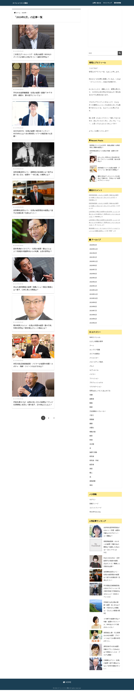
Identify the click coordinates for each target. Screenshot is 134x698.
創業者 (92, 400)
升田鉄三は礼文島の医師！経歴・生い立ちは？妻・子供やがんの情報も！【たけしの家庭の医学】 (104, 611)
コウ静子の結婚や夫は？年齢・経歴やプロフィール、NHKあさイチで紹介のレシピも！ (112, 627)
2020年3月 (93, 278)
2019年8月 (93, 307)
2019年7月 (93, 311)
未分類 (92, 446)
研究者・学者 (94, 463)
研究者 (92, 458)
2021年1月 (93, 257)
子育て (92, 417)
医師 (91, 409)
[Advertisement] (105, 29)
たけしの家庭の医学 (97, 342)
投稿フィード (94, 506)
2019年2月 (93, 323)
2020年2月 (93, 282)
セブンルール (94, 371)
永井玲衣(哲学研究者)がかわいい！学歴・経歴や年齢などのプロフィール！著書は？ (111, 534)
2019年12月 (94, 290)
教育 (91, 438)
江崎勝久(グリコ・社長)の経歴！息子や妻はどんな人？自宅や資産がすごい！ (112, 672)
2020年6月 (93, 273)
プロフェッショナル (97, 384)
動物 (91, 404)
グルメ (92, 367)
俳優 (91, 396)
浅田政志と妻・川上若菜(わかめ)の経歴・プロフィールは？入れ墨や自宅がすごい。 (111, 641)
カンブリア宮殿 (95, 350)
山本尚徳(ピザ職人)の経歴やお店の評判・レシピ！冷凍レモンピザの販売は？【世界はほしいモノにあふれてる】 (104, 214)
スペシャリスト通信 (23, 2)
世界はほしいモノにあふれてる (101, 392)
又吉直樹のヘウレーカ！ (98, 413)
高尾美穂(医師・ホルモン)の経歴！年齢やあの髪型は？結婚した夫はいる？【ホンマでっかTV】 (105, 550)
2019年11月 (94, 294)
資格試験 (93, 483)
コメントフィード (96, 510)
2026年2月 (93, 244)
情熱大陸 (93, 433)
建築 (91, 425)
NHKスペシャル (95, 338)
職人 (91, 475)
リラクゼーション (96, 388)
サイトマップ (107, 3)
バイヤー (93, 375)
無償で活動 (93, 454)
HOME (67, 690)
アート (92, 346)
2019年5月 (93, 319)
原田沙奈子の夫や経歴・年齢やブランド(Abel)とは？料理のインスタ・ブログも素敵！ (104, 656)
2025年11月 (94, 248)
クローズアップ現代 (97, 363)
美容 (91, 471)
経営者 (92, 467)
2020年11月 (94, 261)
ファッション (94, 379)
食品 (91, 488)
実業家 (92, 421)
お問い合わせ (97, 3)
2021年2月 (93, 253)
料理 (91, 442)
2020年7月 (93, 269)
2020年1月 (93, 286)
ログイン (93, 502)
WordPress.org (95, 514)
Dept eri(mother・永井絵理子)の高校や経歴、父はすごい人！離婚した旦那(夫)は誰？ (112, 565)
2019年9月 (93, 303)
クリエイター (94, 359)
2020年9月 (93, 265)
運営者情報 (117, 3)
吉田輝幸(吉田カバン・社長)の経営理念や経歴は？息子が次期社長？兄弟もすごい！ (112, 579)
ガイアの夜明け (95, 354)
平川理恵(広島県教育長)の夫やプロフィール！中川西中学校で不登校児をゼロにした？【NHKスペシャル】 (104, 595)
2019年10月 (94, 298)
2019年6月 (93, 315)
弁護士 (92, 429)
